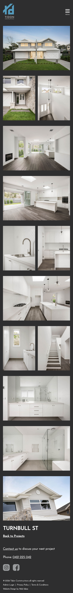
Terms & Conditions (39, 585)
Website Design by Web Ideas (15, 589)
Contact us (10, 548)
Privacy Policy (23, 585)
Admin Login (8, 585)
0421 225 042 (22, 557)
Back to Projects (14, 536)
